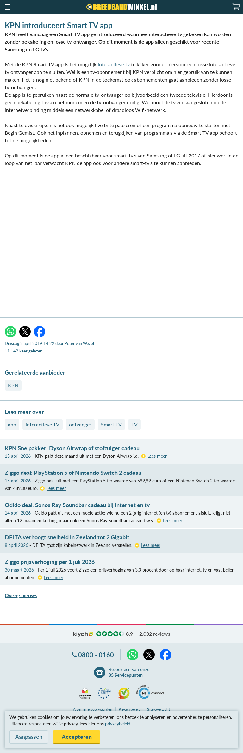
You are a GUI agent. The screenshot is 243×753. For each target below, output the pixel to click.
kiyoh (83, 634)
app (12, 424)
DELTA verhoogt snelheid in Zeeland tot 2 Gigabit (67, 537)
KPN (13, 385)
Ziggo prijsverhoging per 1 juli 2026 (50, 561)
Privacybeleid (130, 709)
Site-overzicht (158, 709)
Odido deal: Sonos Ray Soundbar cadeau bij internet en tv (77, 504)
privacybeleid (117, 723)
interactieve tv (114, 64)
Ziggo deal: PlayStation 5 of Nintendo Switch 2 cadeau (73, 472)
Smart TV (111, 424)
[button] (7, 7)
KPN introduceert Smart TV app (59, 25)
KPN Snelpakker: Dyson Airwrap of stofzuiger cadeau (72, 447)
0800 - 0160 (96, 654)
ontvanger (80, 424)
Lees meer (157, 456)
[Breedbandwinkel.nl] (121, 7)
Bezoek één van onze (129, 672)
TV (134, 424)
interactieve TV (42, 424)
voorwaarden (92, 709)
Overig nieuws (21, 595)
